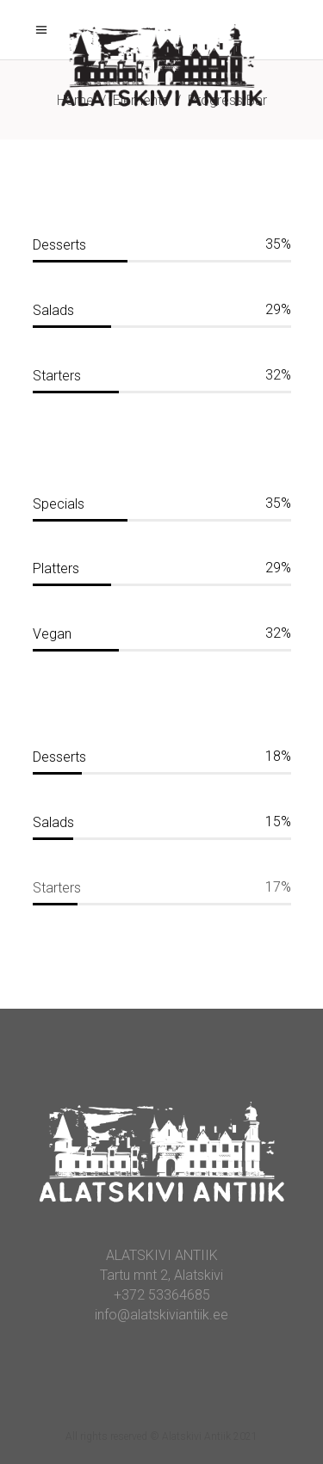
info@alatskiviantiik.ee (161, 1314)
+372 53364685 (162, 1295)
